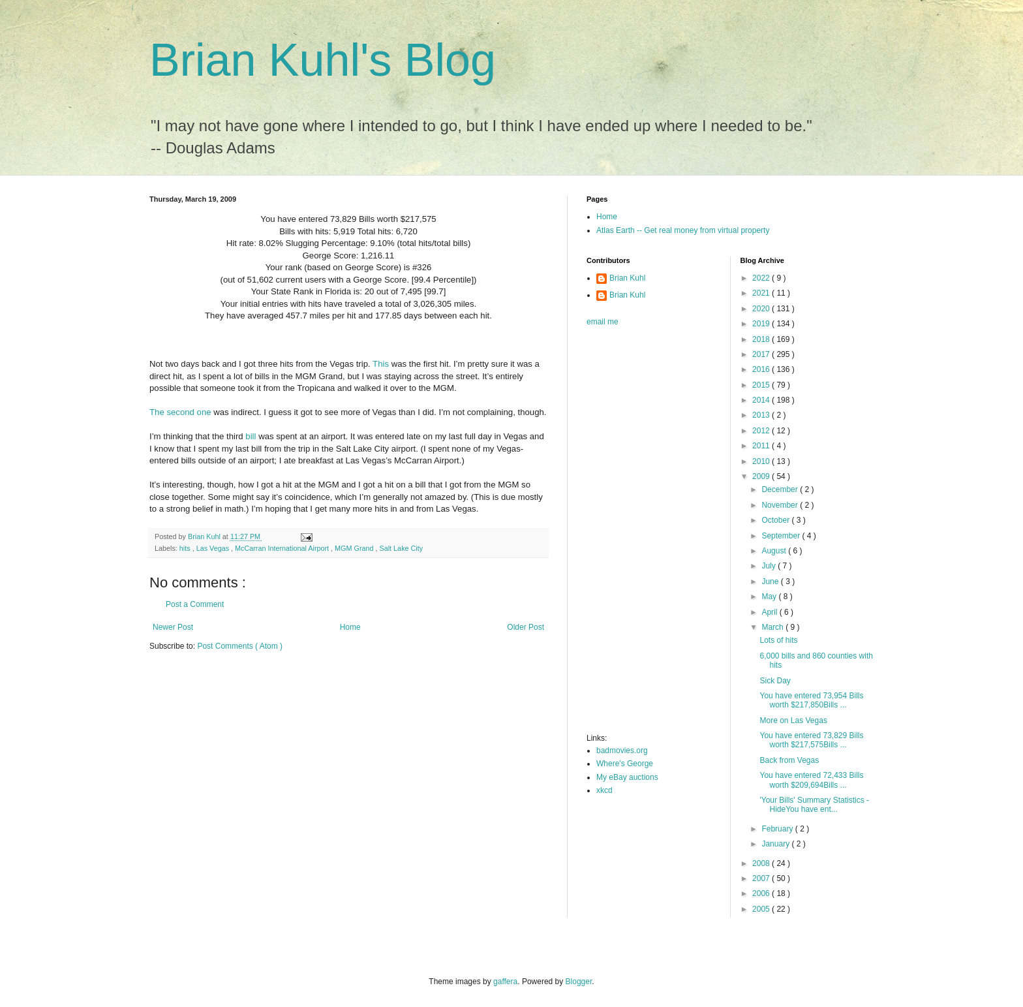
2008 (762, 863)
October (776, 520)
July (769, 565)
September (781, 535)
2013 (762, 415)
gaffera (505, 981)
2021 (762, 293)
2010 (762, 461)
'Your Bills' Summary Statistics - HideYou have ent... (814, 805)
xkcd (604, 790)
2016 (762, 369)
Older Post (525, 627)
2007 (762, 878)
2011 (762, 445)
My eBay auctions (627, 777)
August (774, 550)
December (780, 489)
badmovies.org (622, 750)
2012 (762, 430)
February (778, 828)
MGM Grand (355, 548)
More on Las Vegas (793, 720)
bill (250, 436)
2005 (762, 909)
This (381, 364)
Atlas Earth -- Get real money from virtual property (682, 230)
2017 (762, 354)
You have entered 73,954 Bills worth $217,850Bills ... (811, 700)
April (770, 612)
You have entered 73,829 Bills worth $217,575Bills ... (811, 740)
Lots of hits (778, 640)
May (769, 596)
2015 (762, 385)
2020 (762, 308)
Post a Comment (195, 604)
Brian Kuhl (627, 278)
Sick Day (774, 680)
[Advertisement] (639, 534)
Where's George (624, 763)
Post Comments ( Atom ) (239, 646)
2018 (762, 339)
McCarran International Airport (283, 548)
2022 (762, 278)
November (780, 505)
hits (185, 548)
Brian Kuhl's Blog (322, 60)
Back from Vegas (789, 760)
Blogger (579, 981)
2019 (762, 323)
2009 (762, 476)
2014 (762, 400)
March (773, 627)
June (770, 581)
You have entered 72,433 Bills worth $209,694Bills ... (811, 780)
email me (602, 321)
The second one (180, 412)
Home (350, 627)
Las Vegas (213, 548)
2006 (762, 893)
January (776, 843)
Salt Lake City (401, 548)
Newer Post (173, 627)
